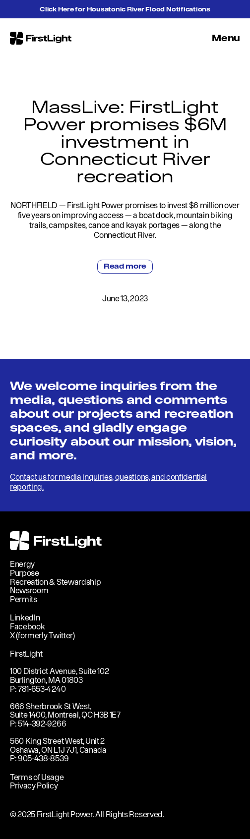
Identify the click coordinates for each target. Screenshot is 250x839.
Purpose (24, 572)
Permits (23, 599)
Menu (226, 38)
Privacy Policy (34, 785)
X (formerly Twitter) (42, 635)
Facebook (27, 626)
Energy (22, 563)
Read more (125, 266)
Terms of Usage (37, 777)
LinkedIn (25, 617)
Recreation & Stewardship (55, 581)
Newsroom (29, 590)
